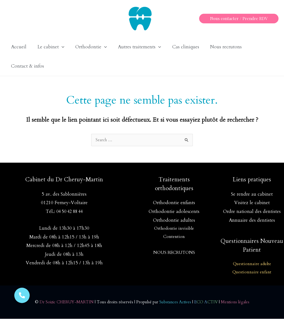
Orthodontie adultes (174, 220)
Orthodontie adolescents (174, 212)
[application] (59, 47)
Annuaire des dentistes (252, 220)
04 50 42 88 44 (69, 212)
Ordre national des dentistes (252, 212)
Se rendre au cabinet (252, 194)
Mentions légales (237, 302)
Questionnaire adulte (252, 264)
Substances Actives (175, 302)
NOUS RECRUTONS (174, 253)
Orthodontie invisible (174, 229)
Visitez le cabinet (252, 203)
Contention (174, 237)
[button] (239, 18)
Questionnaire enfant (252, 272)
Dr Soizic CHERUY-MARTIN (65, 302)
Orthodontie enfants (174, 203)
